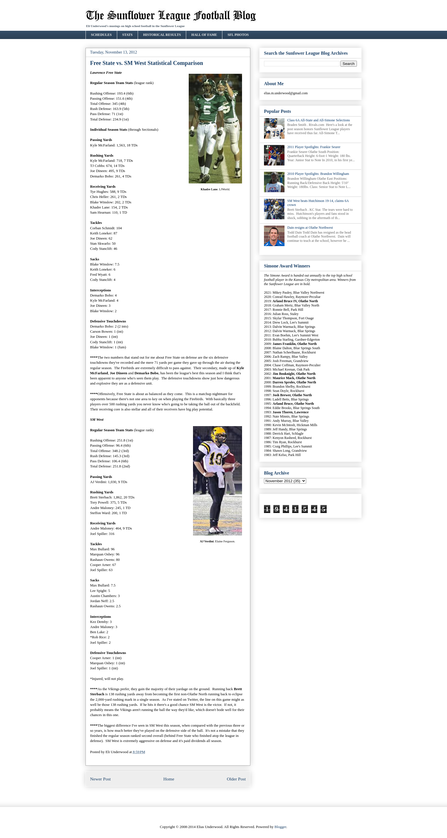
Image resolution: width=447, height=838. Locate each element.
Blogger (280, 827)
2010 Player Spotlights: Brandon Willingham (318, 174)
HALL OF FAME (204, 35)
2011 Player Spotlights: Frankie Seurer (313, 147)
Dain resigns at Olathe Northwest (310, 228)
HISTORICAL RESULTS (162, 35)
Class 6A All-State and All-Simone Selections (318, 120)
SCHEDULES (101, 35)
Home (168, 778)
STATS (127, 35)
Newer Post (100, 778)
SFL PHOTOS (238, 35)
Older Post (236, 778)
